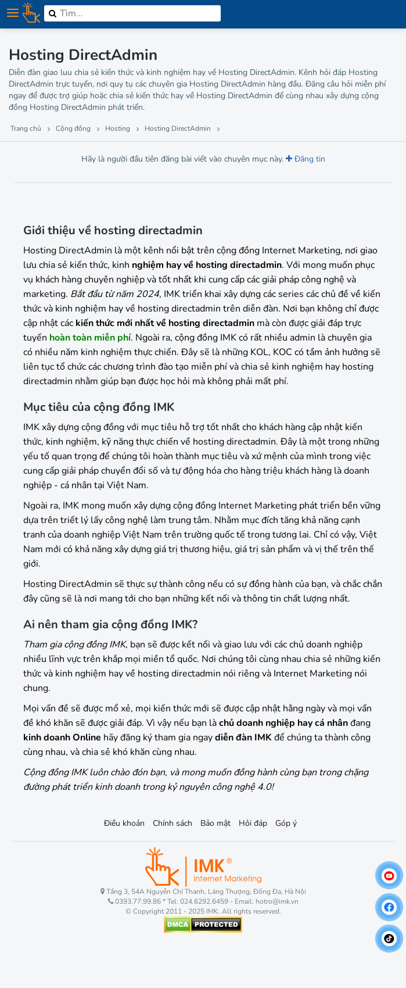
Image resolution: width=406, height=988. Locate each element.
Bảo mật (215, 823)
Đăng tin (305, 158)
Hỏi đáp (253, 823)
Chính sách (172, 823)
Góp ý (286, 823)
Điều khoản (124, 823)
